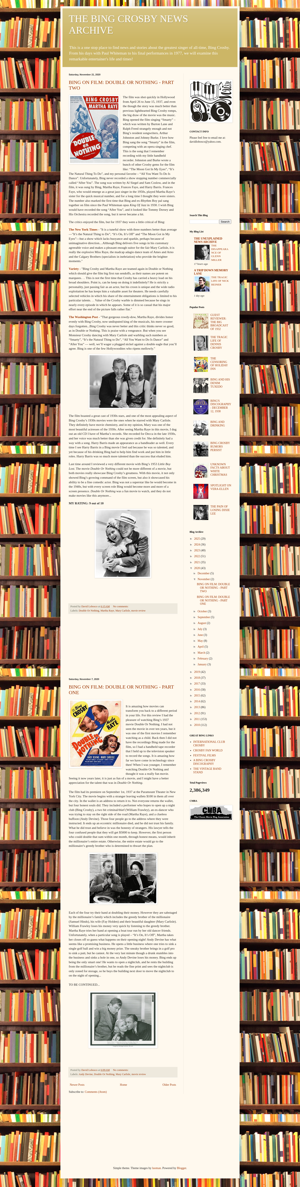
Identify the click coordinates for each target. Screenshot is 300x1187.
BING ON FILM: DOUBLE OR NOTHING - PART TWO (213, 588)
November (204, 579)
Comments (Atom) (96, 1091)
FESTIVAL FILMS (204, 755)
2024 (197, 544)
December (204, 573)
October (203, 611)
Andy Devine (86, 1074)
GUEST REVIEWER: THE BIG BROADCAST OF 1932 (219, 322)
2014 (197, 701)
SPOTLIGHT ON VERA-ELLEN (220, 487)
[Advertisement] (123, 646)
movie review (138, 610)
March (202, 652)
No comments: (121, 606)
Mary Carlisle (122, 610)
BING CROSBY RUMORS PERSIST (220, 446)
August (202, 623)
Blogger (181, 1168)
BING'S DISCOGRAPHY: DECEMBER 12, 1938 (220, 406)
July (200, 629)
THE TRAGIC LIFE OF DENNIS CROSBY (219, 342)
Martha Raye (107, 610)
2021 (197, 562)
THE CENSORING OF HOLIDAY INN (219, 363)
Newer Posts (77, 1084)
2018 (197, 677)
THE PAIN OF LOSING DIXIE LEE (220, 510)
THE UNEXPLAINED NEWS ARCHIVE (208, 240)
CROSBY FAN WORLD (208, 750)
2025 (197, 538)
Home (123, 1084)
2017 (197, 683)
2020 (197, 568)
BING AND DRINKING (217, 423)
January (202, 664)
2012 (197, 713)
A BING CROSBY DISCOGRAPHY (204, 762)
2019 (197, 671)
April (201, 646)
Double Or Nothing (89, 610)
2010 (197, 725)
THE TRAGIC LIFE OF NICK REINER (220, 281)
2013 (197, 707)
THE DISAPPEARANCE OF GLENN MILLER (219, 252)
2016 (197, 689)
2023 (197, 550)
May (201, 640)
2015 (197, 695)
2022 (197, 556)
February (203, 658)
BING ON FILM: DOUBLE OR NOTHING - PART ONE (213, 600)
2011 (197, 719)
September (204, 617)
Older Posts (169, 1084)
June (201, 635)
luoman (156, 1168)
